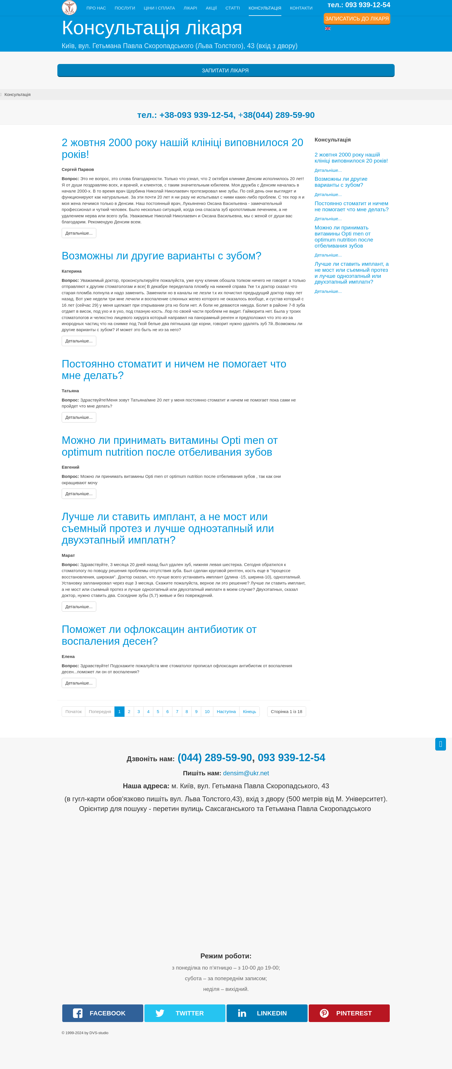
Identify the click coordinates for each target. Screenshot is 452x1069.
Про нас (96, 7)
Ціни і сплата (159, 7)
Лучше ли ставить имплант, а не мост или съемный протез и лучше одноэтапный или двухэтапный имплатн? (168, 528)
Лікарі (190, 7)
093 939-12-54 (291, 757)
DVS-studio (98, 1033)
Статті (232, 7)
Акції (211, 7)
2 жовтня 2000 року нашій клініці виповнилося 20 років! (183, 148)
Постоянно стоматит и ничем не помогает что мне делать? (174, 370)
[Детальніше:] (79, 233)
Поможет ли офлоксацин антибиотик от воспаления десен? (159, 635)
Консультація (265, 7)
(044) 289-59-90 (215, 757)
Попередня (100, 711)
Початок (73, 711)
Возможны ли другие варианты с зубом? (162, 256)
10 (207, 711)
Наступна (226, 711)
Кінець (249, 711)
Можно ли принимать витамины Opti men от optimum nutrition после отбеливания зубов (170, 446)
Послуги (125, 7)
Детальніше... (328, 170)
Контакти (301, 7)
